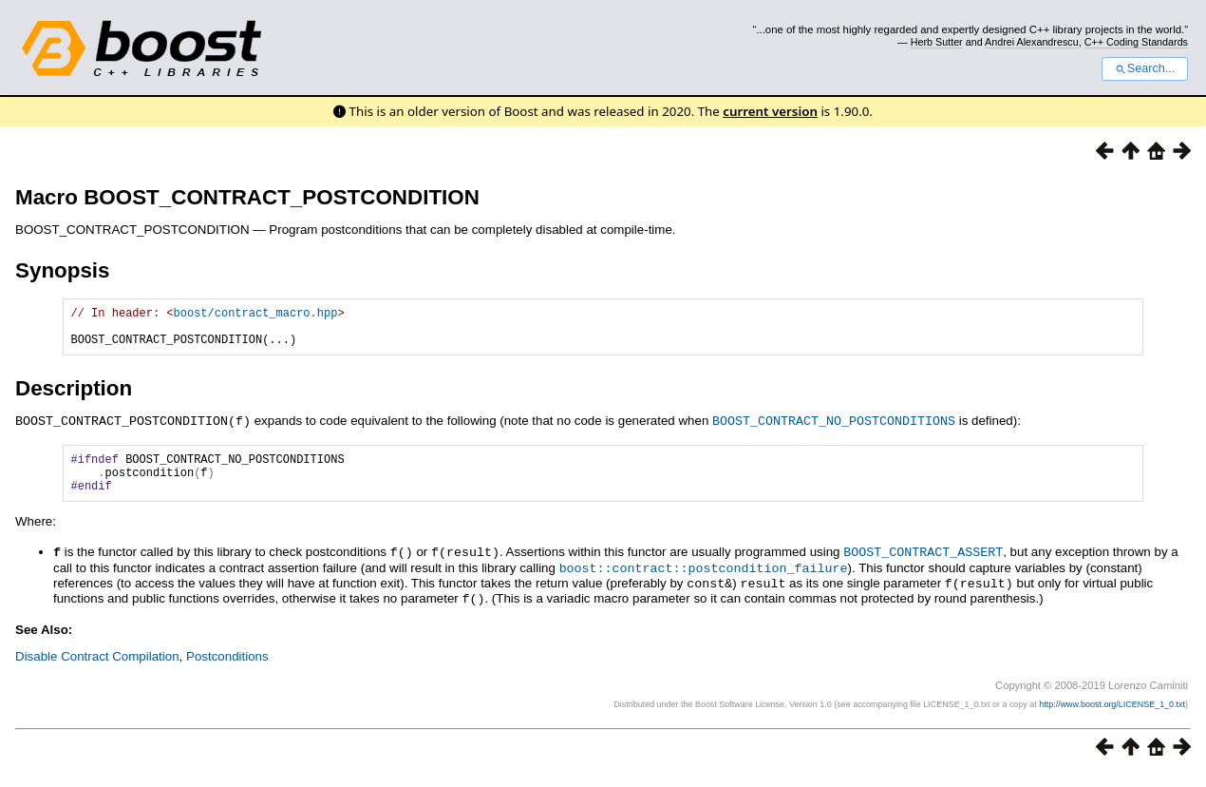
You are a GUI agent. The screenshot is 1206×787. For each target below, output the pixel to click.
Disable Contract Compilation (97, 669)
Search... (1145, 68)
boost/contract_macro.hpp (256, 315)
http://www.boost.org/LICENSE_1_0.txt (1112, 716)
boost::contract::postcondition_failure (703, 582)
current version (770, 111)
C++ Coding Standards (1136, 42)
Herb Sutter (937, 42)
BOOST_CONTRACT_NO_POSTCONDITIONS (833, 428)
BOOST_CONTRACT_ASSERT (923, 567)
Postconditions (227, 669)
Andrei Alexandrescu (1032, 42)
